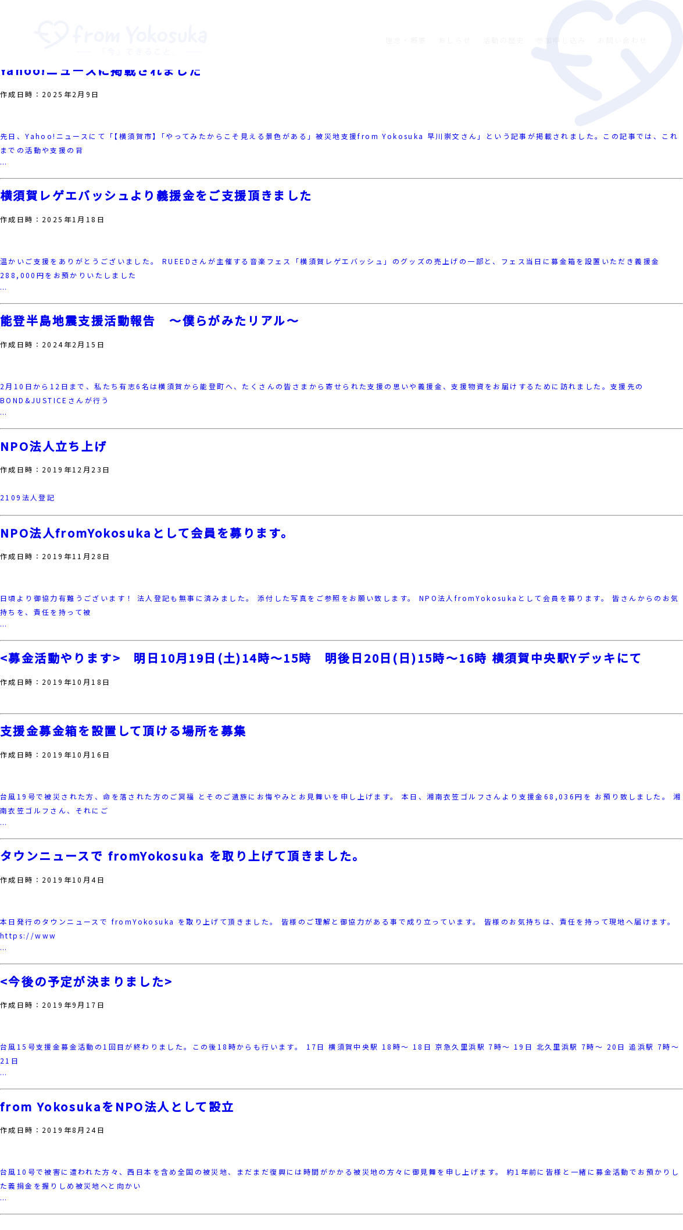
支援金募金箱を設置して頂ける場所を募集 (123, 731)
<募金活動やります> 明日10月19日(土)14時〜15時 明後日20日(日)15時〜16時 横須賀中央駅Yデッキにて (321, 658)
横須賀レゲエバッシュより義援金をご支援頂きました (156, 195)
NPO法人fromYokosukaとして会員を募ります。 (147, 533)
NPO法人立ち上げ (54, 446)
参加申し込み (561, 40)
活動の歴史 (504, 40)
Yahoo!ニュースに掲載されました (101, 70)
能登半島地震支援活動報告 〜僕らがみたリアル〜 (149, 321)
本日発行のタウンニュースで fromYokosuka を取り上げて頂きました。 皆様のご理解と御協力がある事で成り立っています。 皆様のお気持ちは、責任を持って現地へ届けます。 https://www (337, 928)
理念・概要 (406, 40)
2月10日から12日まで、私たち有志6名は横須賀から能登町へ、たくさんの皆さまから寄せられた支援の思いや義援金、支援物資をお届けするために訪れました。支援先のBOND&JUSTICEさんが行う (322, 393)
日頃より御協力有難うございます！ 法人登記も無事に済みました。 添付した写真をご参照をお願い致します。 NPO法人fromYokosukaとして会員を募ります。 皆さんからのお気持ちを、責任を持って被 (340, 605)
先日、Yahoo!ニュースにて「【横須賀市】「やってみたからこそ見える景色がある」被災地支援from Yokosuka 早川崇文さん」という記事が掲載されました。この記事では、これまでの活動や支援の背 (339, 143)
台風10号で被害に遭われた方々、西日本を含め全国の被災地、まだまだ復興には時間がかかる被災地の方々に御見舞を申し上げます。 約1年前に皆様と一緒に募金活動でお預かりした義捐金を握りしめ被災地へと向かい (340, 1178)
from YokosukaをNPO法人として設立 (117, 1107)
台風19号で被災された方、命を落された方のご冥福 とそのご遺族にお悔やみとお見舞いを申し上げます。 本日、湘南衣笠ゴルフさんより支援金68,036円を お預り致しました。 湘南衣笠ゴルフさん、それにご (341, 803)
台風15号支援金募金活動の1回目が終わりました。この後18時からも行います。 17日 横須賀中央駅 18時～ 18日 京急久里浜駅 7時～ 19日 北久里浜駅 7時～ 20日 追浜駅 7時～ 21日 (340, 1053)
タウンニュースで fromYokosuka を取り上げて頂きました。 (183, 856)
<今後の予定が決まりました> (86, 982)
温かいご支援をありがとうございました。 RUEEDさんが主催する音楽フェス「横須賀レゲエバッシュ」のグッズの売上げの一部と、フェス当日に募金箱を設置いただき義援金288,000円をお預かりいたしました (330, 268)
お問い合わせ (623, 40)
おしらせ (455, 40)
